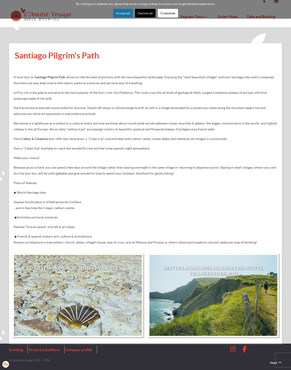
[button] (5, 364)
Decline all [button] (145, 13)
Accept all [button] (123, 13)
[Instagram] (233, 350)
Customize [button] (168, 13)
